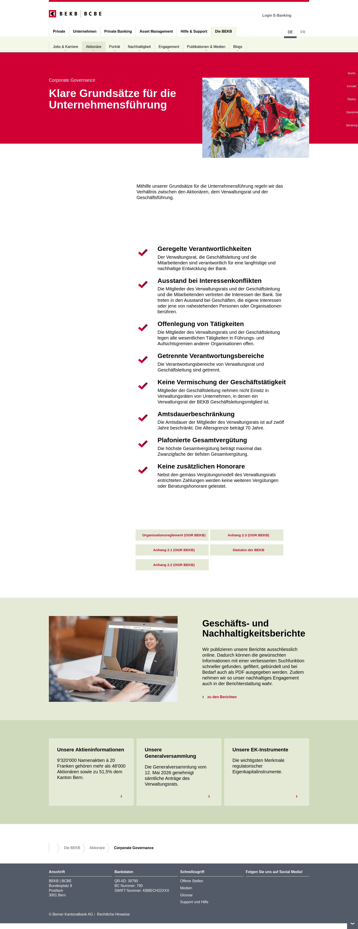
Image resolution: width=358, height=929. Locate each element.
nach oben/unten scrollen (352, 923)
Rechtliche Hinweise (113, 920)
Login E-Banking (280, 15)
